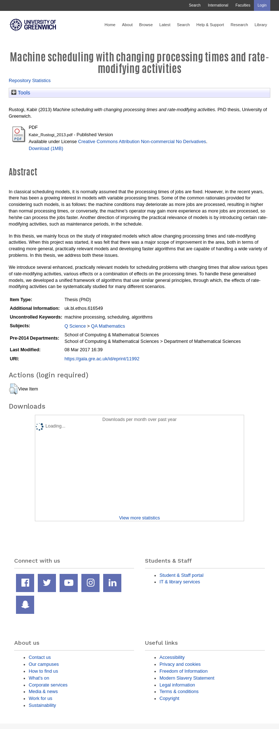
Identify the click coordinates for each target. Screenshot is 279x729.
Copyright (169, 698)
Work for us (40, 698)
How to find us (43, 671)
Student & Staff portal (181, 575)
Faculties (242, 5)
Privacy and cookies (180, 664)
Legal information (177, 685)
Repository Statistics (30, 80)
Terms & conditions (179, 691)
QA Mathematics (108, 326)
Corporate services (48, 685)
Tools (20, 93)
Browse (146, 25)
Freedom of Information (183, 671)
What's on (39, 678)
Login (262, 5)
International (218, 5)
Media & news (43, 691)
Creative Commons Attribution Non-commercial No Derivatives (142, 141)
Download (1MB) (46, 148)
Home (110, 25)
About (127, 25)
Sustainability (42, 705)
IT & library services (179, 581)
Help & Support (210, 25)
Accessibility (172, 657)
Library (261, 25)
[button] (13, 389)
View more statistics (139, 518)
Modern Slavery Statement (186, 678)
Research (239, 25)
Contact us (40, 657)
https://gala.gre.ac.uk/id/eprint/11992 (101, 358)
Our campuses (44, 664)
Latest (164, 25)
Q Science (75, 326)
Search (195, 5)
